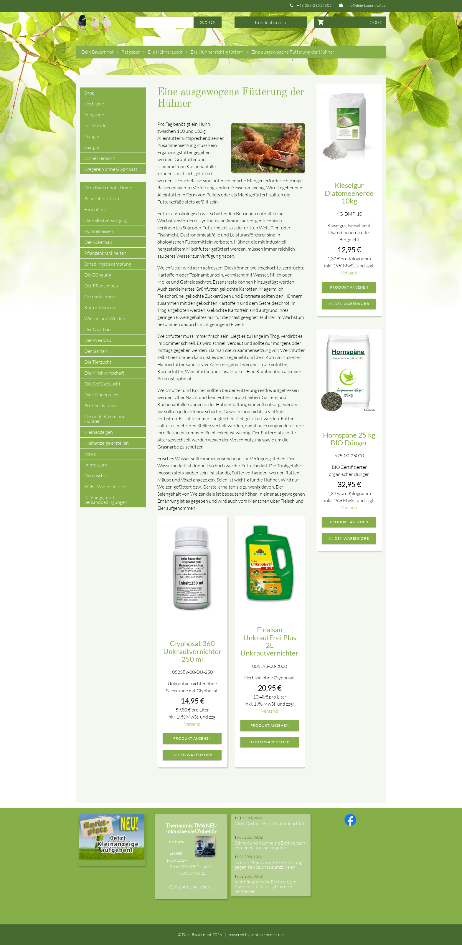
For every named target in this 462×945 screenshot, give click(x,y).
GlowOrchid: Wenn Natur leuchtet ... (270, 825)
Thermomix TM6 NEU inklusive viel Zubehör (191, 828)
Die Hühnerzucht (165, 52)
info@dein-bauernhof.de (366, 5)
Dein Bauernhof (97, 52)
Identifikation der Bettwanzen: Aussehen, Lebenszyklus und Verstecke (265, 886)
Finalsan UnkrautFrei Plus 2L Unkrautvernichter (269, 641)
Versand (192, 724)
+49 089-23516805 (314, 5)
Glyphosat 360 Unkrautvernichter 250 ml (192, 651)
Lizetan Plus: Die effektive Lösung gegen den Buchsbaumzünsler (268, 864)
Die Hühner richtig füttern (217, 52)
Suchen (208, 22)
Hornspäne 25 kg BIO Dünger (349, 439)
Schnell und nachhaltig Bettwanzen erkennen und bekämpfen (270, 845)
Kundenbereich (270, 22)
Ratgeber (130, 52)
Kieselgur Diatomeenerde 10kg (349, 193)
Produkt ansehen (192, 738)
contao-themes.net (267, 934)
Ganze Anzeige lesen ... (191, 887)
